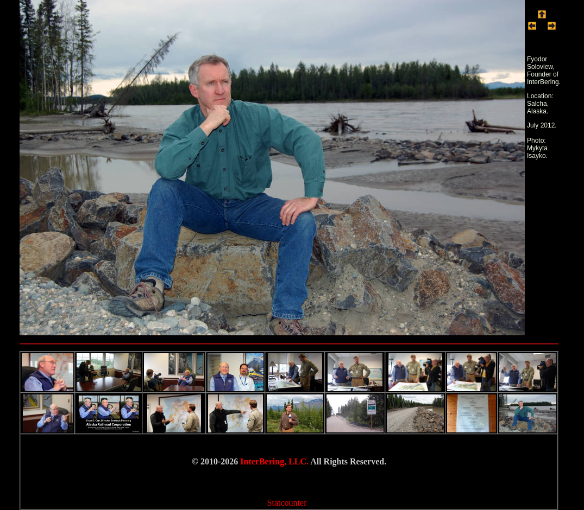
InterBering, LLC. (274, 461)
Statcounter (287, 502)
